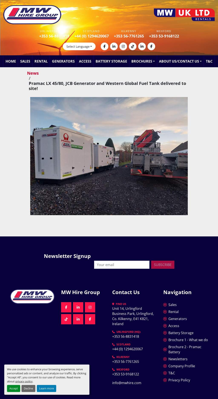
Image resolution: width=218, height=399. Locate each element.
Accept (13, 388)
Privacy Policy (179, 380)
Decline (28, 388)
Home (11, 61)
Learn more (46, 388)
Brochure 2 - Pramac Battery (184, 349)
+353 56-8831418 (54, 36)
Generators (63, 61)
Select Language (78, 46)
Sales (25, 61)
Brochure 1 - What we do (188, 340)
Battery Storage (111, 61)
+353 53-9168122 (164, 36)
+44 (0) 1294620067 (91, 36)
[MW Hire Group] (32, 296)
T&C (209, 61)
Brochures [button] (141, 61)
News (33, 73)
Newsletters (178, 359)
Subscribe (163, 264)
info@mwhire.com (126, 382)
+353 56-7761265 (129, 36)
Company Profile (181, 366)
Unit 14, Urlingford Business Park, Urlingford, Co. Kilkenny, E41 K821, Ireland (133, 316)
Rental (41, 61)
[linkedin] (114, 46)
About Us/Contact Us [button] (179, 61)
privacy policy (24, 381)
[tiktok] (132, 46)
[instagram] (123, 46)
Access (85, 61)
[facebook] (104, 46)
